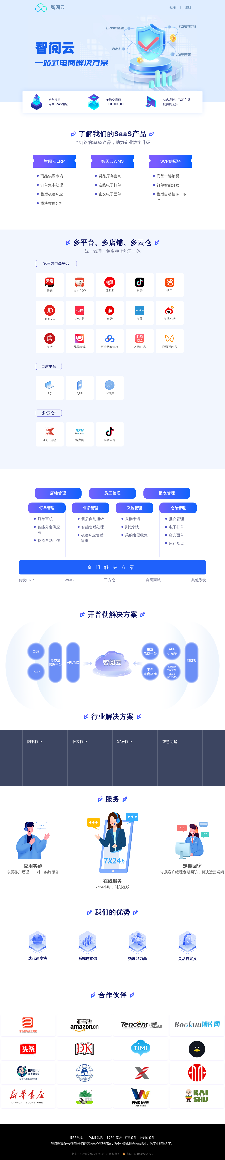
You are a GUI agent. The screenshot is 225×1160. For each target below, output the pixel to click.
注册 (187, 7)
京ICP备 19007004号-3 (139, 1153)
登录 (173, 7)
